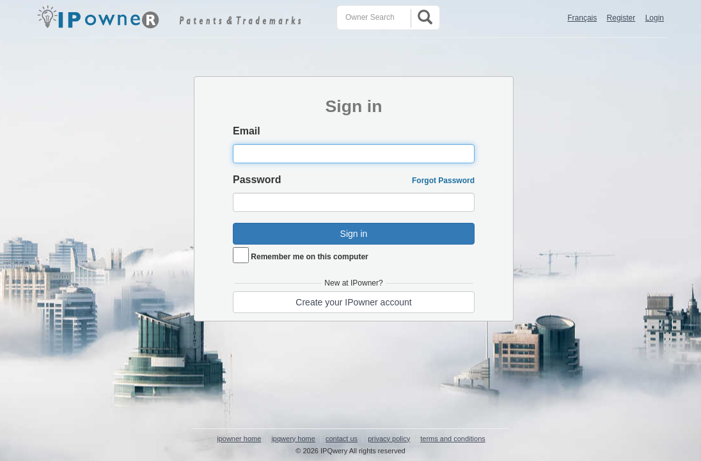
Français (582, 17)
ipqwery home (293, 438)
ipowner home (239, 438)
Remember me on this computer (309, 256)
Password (257, 179)
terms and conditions (452, 438)
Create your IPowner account (353, 302)
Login (654, 17)
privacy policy (389, 438)
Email (246, 130)
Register (621, 17)
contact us (342, 438)
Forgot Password (443, 180)
